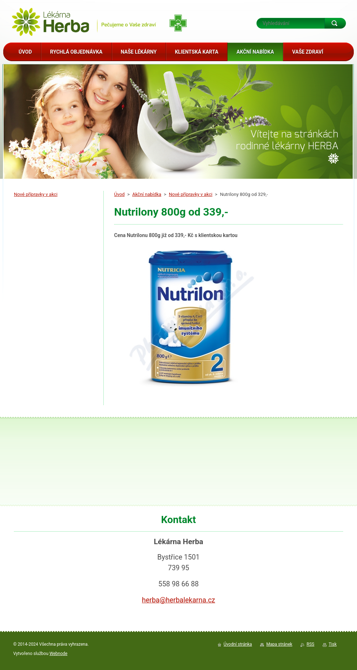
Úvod (119, 194)
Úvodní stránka (238, 644)
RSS (310, 644)
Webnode (58, 653)
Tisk (333, 644)
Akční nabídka (146, 194)
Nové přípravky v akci (190, 194)
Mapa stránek (279, 644)
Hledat (335, 23)
